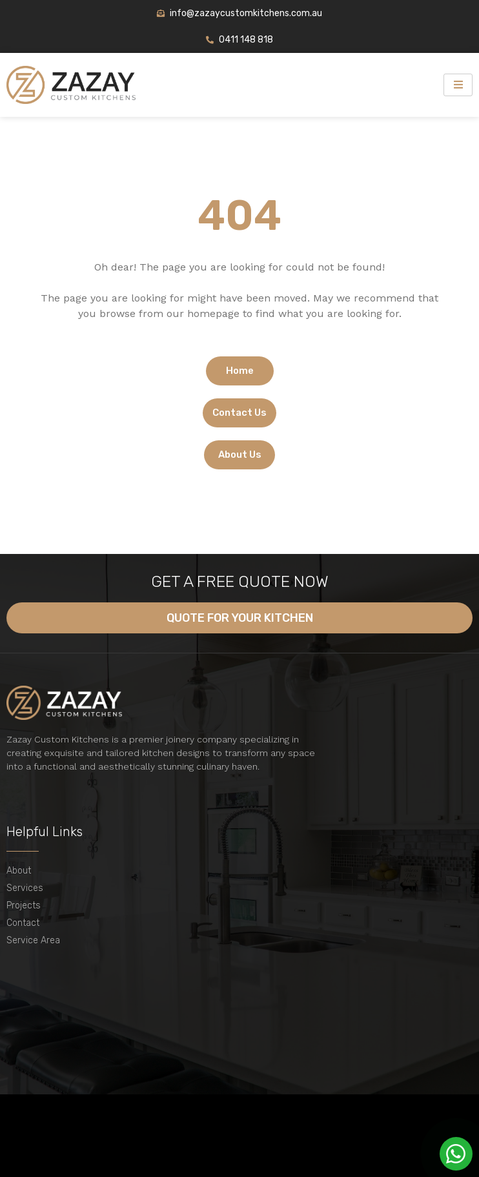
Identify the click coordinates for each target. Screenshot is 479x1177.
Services (24, 888)
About (18, 870)
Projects (23, 905)
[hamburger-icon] (458, 85)
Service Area (33, 940)
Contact (22, 922)
